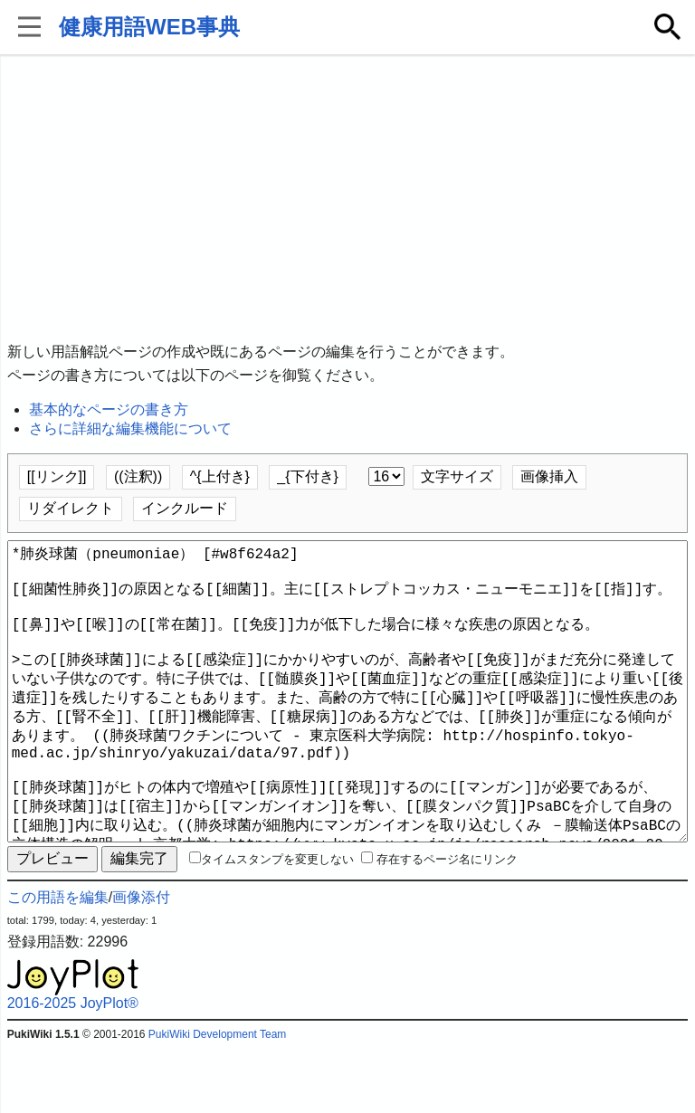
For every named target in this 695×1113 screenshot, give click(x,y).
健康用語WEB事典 (149, 26)
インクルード (184, 508)
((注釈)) (138, 476)
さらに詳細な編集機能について (130, 428)
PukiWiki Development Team (217, 1099)
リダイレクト (70, 508)
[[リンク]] (57, 476)
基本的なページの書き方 (108, 409)
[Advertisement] (348, 199)
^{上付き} (220, 476)
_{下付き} (307, 476)
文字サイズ (457, 476)
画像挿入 (549, 476)
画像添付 (141, 962)
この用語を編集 (58, 962)
